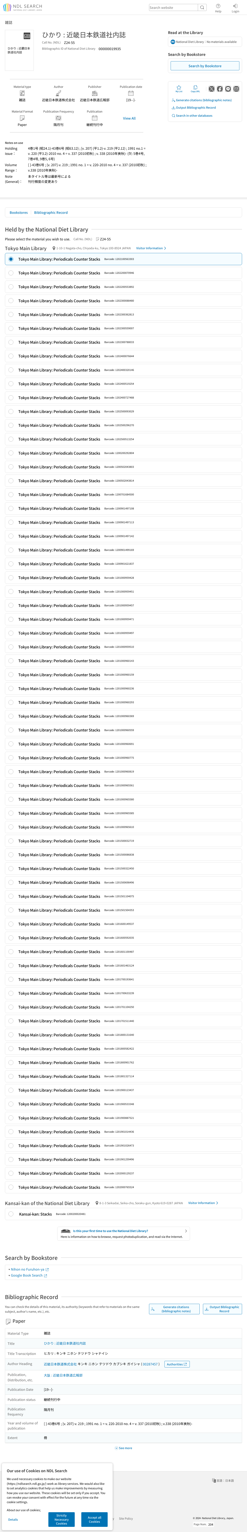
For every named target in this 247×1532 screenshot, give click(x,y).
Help (218, 7)
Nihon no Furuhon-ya (30, 1269)
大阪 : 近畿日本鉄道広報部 (63, 1375)
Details (13, 1519)
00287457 (150, 1364)
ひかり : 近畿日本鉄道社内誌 (65, 1343)
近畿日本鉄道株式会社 (60, 1364)
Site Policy (126, 1518)
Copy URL (195, 89)
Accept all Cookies (94, 1519)
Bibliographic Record (51, 212)
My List (179, 89)
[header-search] (178, 7)
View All (129, 118)
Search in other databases (191, 115)
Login (235, 7)
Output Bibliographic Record (193, 107)
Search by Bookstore (205, 65)
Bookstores (19, 212)
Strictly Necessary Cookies (62, 1519)
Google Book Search (29, 1275)
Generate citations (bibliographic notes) (201, 100)
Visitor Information (152, 248)
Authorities (177, 1364)
